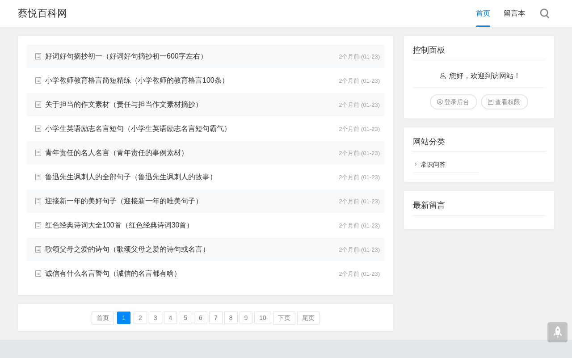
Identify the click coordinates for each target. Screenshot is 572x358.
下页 (284, 317)
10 (262, 317)
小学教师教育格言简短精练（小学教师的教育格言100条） (137, 80)
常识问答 (433, 164)
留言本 (514, 13)
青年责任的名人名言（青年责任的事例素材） (116, 152)
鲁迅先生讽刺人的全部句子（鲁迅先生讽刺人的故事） (131, 177)
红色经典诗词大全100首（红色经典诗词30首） (119, 225)
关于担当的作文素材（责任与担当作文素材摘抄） (123, 104)
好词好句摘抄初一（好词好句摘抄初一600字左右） (126, 56)
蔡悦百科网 (42, 13)
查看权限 (507, 101)
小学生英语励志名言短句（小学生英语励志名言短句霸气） (138, 128)
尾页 (308, 317)
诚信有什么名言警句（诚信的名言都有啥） (113, 273)
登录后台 (456, 101)
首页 (483, 13)
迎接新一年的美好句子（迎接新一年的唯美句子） (123, 201)
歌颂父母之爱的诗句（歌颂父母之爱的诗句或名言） (127, 249)
